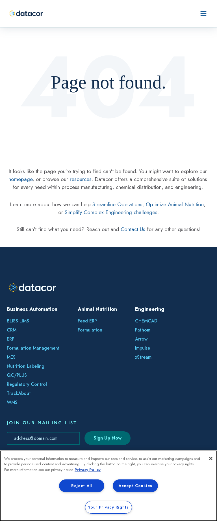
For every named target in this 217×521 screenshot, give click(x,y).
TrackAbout (19, 393)
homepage (20, 179)
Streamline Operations (117, 204)
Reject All (81, 485)
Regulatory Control (27, 384)
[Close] (211, 458)
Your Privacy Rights (108, 507)
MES (11, 357)
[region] (108, 485)
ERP (10, 339)
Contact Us (133, 229)
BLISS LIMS (18, 321)
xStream (143, 357)
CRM (11, 330)
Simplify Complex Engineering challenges (111, 212)
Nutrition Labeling (25, 366)
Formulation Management (33, 348)
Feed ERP (87, 321)
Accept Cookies (135, 485)
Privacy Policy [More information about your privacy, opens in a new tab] (88, 469)
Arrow (141, 339)
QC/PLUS (17, 375)
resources (81, 179)
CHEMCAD (146, 321)
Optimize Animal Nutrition (175, 204)
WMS (12, 402)
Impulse (142, 348)
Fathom (142, 330)
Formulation (90, 330)
